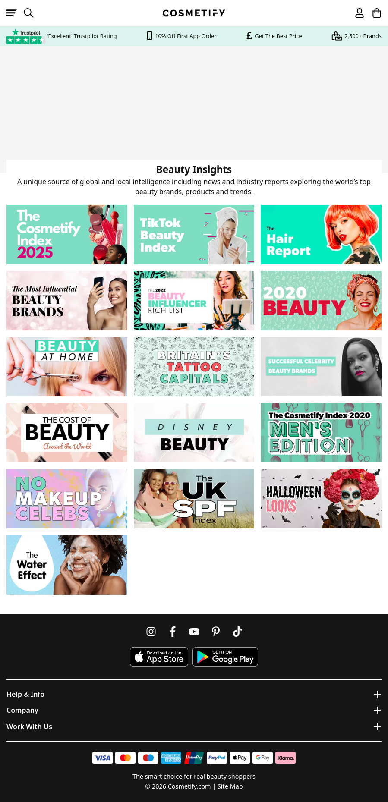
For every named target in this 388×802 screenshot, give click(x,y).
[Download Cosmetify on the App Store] (159, 657)
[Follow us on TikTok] (237, 631)
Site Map (230, 786)
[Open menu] (15, 13)
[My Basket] (373, 13)
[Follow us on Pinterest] (215, 631)
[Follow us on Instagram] (151, 631)
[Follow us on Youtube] (194, 631)
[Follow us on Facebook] (172, 631)
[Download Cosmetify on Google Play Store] (225, 657)
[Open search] (32, 13)
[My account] (355, 13)
